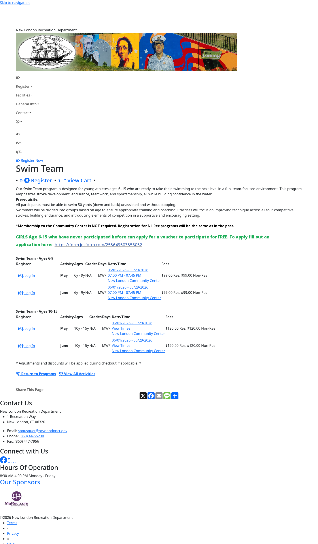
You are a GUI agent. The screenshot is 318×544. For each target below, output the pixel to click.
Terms (12, 500)
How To (13, 532)
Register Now (32, 138)
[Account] (27, 99)
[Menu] (19, 129)
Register (23, 64)
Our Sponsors (20, 460)
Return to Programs (36, 351)
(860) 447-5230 (32, 414)
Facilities (23, 73)
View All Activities (77, 351)
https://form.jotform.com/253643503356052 (98, 222)
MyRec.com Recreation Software (47, 541)
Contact (22, 90)
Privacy (13, 511)
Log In (26, 253)
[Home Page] (27, 55)
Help (11, 521)
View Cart (75, 158)
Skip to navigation (15, 2)
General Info (26, 81)
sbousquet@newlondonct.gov (42, 408)
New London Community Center (134, 258)
